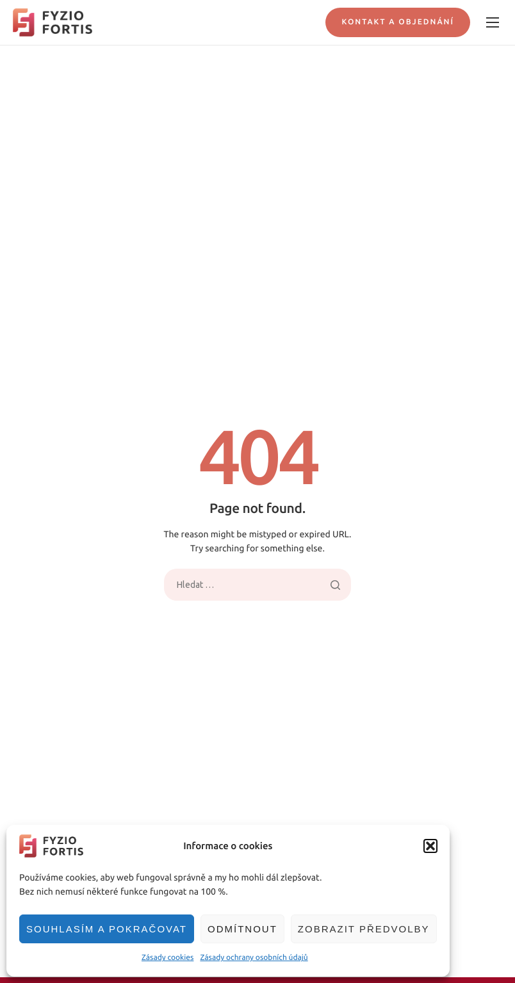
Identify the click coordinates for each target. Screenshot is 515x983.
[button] (430, 846)
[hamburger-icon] (492, 22)
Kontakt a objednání (397, 22)
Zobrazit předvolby (364, 928)
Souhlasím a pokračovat (106, 928)
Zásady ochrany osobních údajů (253, 958)
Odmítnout (242, 928)
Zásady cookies (168, 958)
